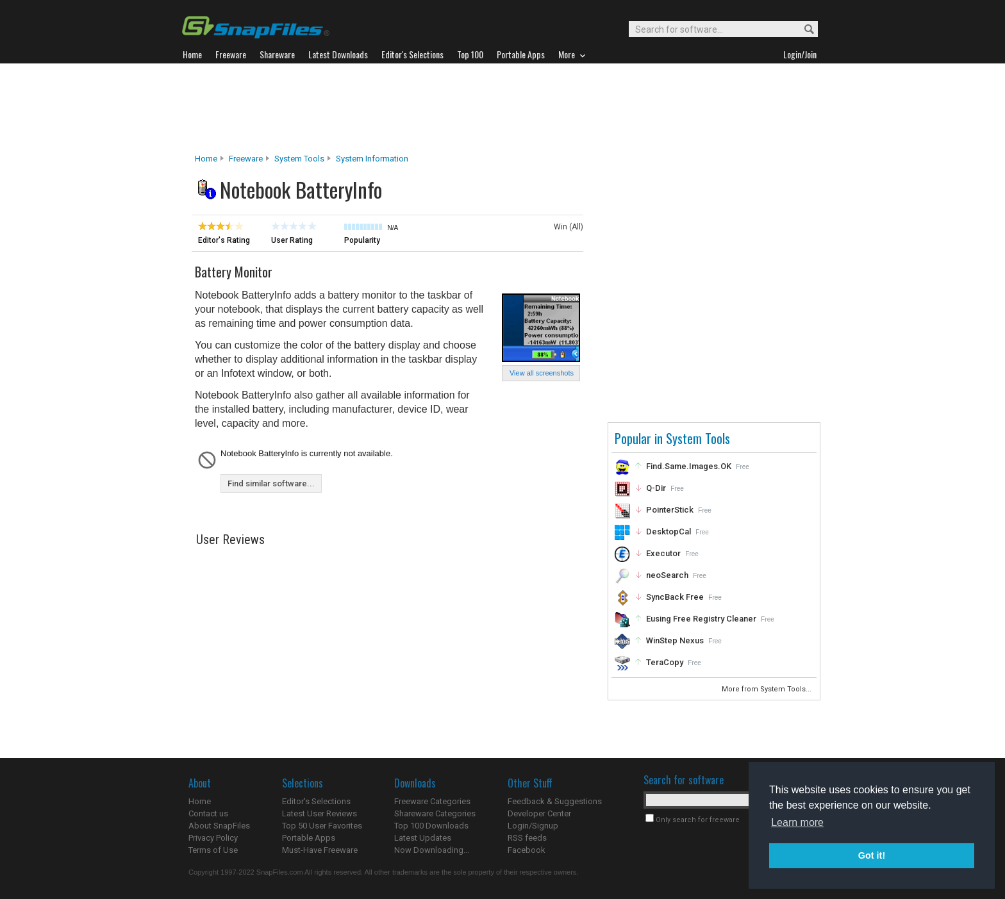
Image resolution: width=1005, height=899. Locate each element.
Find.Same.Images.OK (688, 466)
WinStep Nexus (675, 640)
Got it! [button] (871, 855)
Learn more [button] (797, 822)
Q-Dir (656, 488)
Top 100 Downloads (431, 825)
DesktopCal (668, 531)
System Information (372, 158)
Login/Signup (533, 825)
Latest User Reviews (319, 813)
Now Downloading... (431, 850)
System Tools (299, 158)
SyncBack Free (675, 597)
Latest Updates (422, 838)
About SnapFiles (219, 825)
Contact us (208, 813)
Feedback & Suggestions (555, 801)
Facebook (526, 850)
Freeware (246, 158)
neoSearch (667, 575)
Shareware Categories (435, 813)
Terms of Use (213, 850)
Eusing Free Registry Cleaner (701, 618)
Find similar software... (271, 483)
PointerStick (670, 510)
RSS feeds (527, 838)
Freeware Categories (432, 801)
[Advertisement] (502, 108)
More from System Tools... (767, 689)
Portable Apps (308, 838)
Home (206, 158)
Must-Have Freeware (320, 850)
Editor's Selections (316, 801)
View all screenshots (542, 373)
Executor (663, 553)
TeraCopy (664, 662)
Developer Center (539, 813)
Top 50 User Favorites (322, 825)
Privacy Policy (213, 838)
